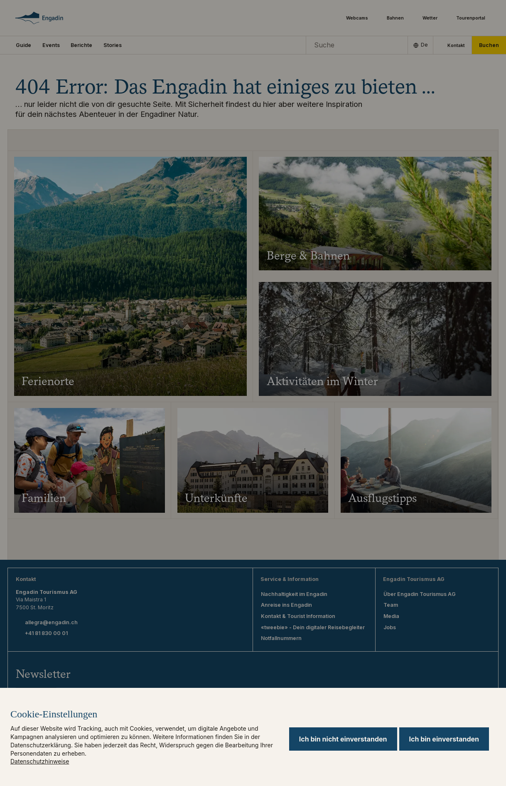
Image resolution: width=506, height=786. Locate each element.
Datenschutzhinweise (39, 761)
